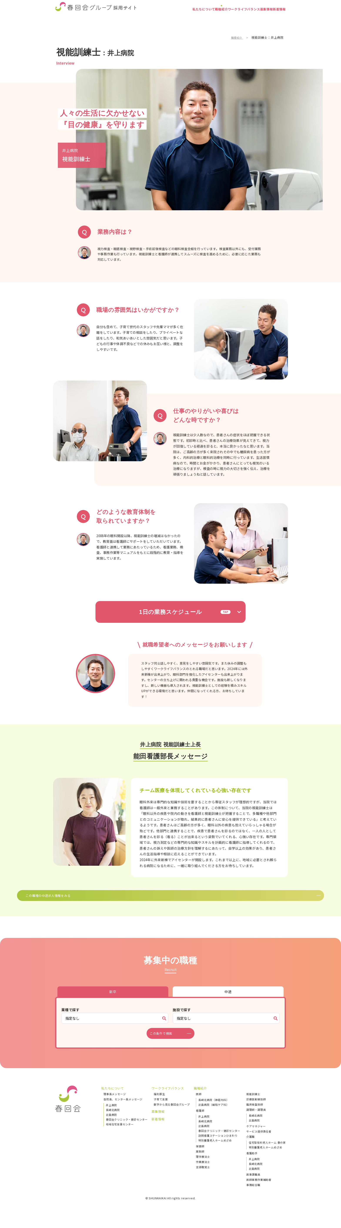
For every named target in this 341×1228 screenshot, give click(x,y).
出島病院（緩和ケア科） (213, 1111)
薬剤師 (200, 1158)
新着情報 (275, 18)
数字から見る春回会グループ (172, 1111)
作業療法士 (203, 1168)
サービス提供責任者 (258, 1138)
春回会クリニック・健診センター (127, 1126)
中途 (228, 998)
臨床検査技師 (254, 1111)
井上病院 (111, 1111)
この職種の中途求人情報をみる (164, 898)
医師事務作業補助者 (258, 1186)
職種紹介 (191, 18)
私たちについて (165, 18)
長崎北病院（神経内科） (213, 1106)
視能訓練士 (253, 1100)
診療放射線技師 (256, 1106)
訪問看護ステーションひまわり (217, 1142)
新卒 (113, 998)
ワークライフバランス (223, 18)
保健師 (200, 1152)
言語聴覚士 (203, 1173)
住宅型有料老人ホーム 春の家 (267, 1149)
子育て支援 (161, 1106)
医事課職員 (253, 1181)
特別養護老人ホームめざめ (215, 1147)
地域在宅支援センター (120, 1131)
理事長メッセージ (115, 1100)
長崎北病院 (113, 1116)
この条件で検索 (164, 1040)
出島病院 (111, 1121)
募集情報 (254, 18)
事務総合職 (253, 1191)
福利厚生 (159, 1100)
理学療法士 (203, 1163)
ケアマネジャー (256, 1132)
